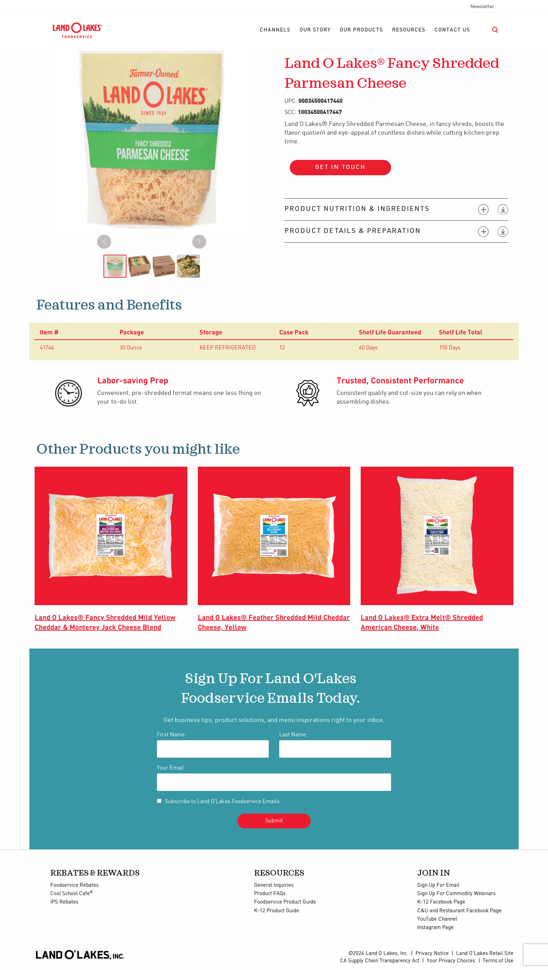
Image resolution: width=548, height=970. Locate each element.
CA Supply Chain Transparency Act (379, 961)
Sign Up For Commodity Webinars (456, 894)
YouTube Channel (437, 919)
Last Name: (293, 735)
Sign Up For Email (438, 885)
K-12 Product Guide (276, 911)
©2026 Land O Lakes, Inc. (378, 953)
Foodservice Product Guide (285, 902)
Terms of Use (498, 961)
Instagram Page (435, 927)
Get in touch (340, 167)
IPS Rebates (64, 902)
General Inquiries (274, 885)
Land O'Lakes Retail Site (484, 953)
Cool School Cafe (71, 894)
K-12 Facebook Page (441, 902)
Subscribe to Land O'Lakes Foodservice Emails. (223, 802)
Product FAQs (270, 894)
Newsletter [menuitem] (482, 6)
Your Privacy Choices (451, 961)
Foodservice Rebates (74, 885)
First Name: (171, 735)
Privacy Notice (432, 953)
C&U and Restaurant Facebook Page (459, 911)
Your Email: (171, 768)
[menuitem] (275, 30)
